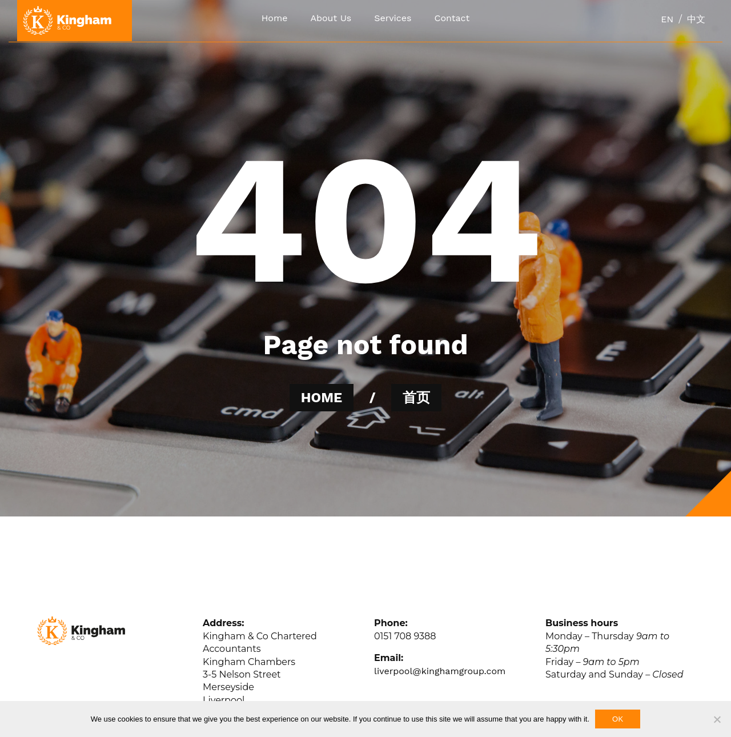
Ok (617, 719)
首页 (416, 398)
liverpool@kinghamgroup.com (439, 671)
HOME (321, 398)
